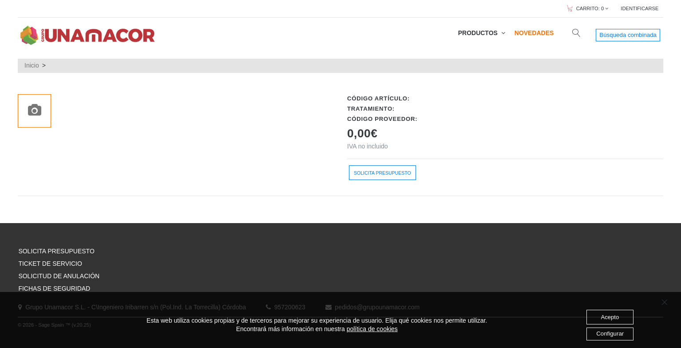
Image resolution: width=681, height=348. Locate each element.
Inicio (31, 65)
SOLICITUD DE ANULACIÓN (58, 276)
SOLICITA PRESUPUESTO (56, 251)
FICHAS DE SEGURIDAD (54, 288)
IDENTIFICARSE (639, 8)
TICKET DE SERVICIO (50, 263)
